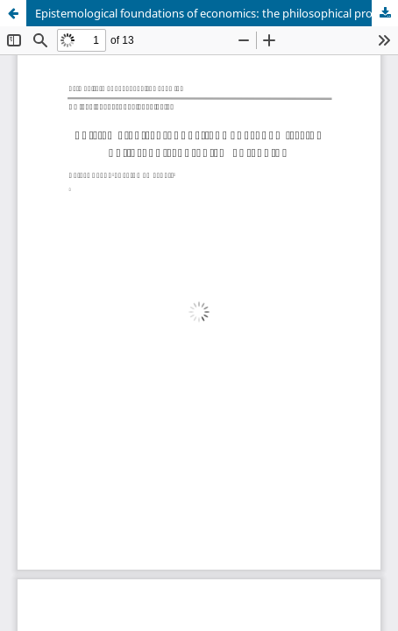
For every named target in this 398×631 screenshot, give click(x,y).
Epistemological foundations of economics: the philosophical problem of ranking (216, 13)
